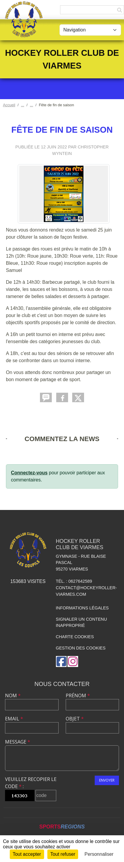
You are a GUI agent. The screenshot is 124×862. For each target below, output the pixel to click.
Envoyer (107, 780)
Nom (13, 695)
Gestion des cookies (81, 648)
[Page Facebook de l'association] (61, 661)
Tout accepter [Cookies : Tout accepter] (27, 854)
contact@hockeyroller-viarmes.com (86, 591)
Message (17, 742)
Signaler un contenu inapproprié (81, 622)
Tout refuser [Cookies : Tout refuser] (62, 854)
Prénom (78, 695)
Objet (75, 718)
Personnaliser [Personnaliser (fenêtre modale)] (99, 854)
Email (14, 718)
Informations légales (82, 608)
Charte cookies (75, 636)
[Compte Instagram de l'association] (72, 661)
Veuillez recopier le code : (31, 783)
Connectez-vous (29, 472)
